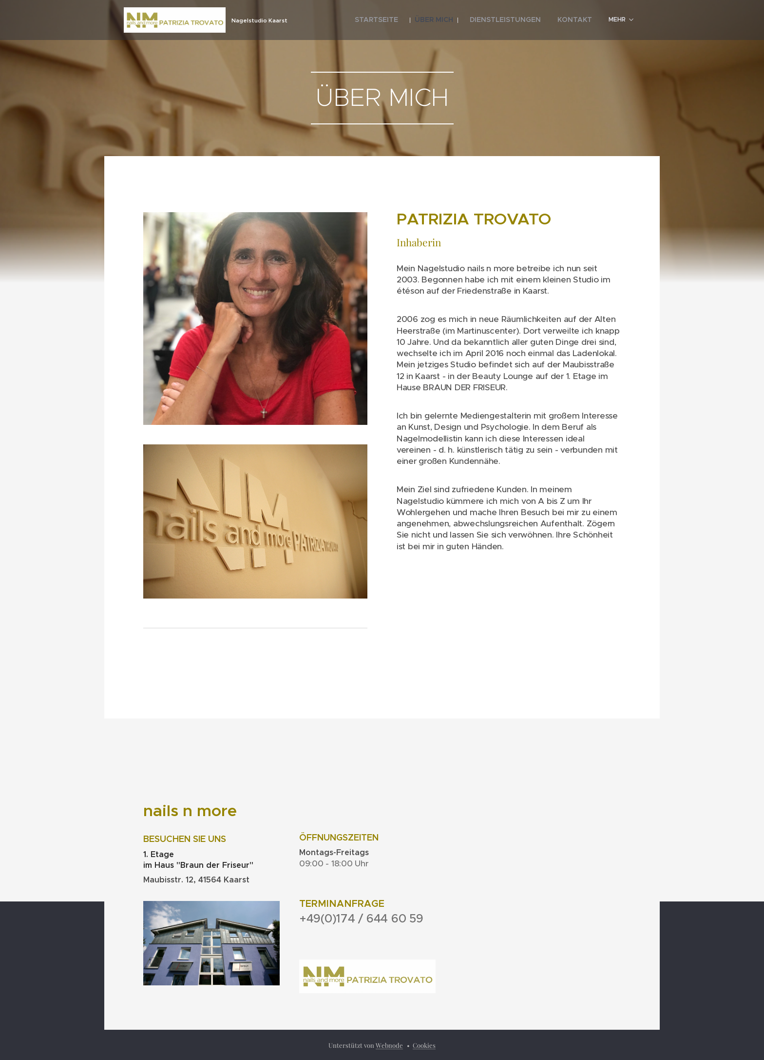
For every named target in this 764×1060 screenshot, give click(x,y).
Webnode (389, 1045)
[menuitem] (399, 20)
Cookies (424, 1045)
